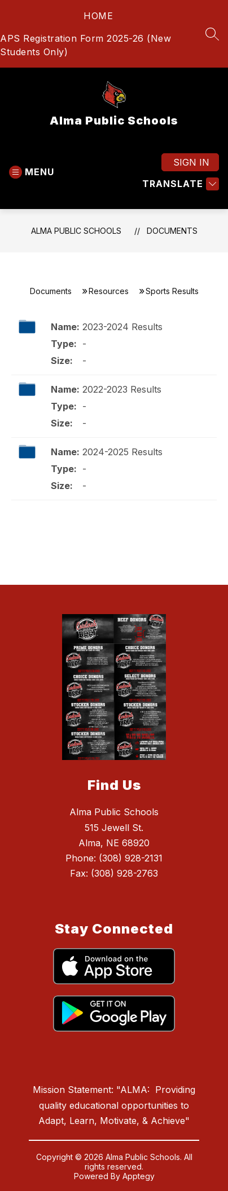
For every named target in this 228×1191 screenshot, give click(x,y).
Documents (172, 230)
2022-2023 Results (121, 389)
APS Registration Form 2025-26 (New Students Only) (85, 45)
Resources (109, 291)
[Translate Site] (179, 184)
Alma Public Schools (76, 230)
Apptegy (138, 1176)
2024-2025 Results (122, 451)
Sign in (191, 162)
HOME (98, 15)
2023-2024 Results (122, 326)
